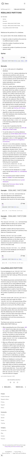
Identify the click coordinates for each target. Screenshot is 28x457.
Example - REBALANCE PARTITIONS (11, 23)
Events (2, 421)
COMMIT (9, 177)
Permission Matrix (14, 184)
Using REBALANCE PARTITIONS (10, 27)
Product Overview (5, 397)
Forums (3, 416)
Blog (2, 434)
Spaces (2, 418)
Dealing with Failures (19, 108)
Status (2, 408)
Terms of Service (16, 447)
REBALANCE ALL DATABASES (19, 171)
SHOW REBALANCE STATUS (18, 134)
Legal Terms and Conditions (19, 454)
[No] (14, 384)
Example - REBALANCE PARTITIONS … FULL (13, 25)
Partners (3, 439)
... (12, 9)
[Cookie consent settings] (2, 455)
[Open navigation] (25, 3)
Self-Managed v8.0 (5, 9)
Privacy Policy (8, 447)
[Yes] (10, 384)
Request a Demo (5, 400)
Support (3, 406)
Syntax (4, 19)
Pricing (2, 403)
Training (3, 424)
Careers (3, 437)
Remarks (5, 21)
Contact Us (3, 431)
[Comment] (17, 384)
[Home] (4, 3)
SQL (3, 57)
